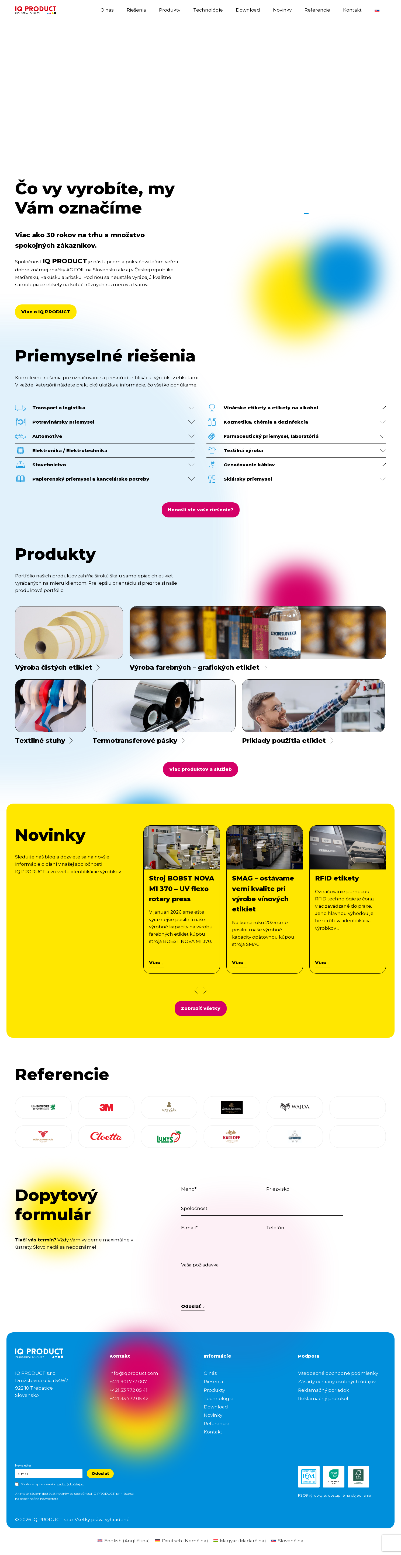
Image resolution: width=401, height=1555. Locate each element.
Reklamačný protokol (323, 1398)
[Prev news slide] (196, 990)
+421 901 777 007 (128, 1381)
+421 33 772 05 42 (128, 1398)
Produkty (169, 10)
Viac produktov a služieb (200, 769)
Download (248, 10)
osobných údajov (70, 1484)
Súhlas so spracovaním (52, 1484)
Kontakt (352, 10)
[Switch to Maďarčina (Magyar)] (240, 1541)
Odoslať (193, 1306)
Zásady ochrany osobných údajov (337, 1381)
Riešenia (136, 10)
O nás (107, 10)
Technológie (208, 10)
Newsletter (23, 1465)
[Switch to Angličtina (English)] (124, 1541)
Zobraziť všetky (200, 1008)
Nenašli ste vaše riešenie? (200, 509)
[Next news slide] (205, 990)
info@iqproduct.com (133, 1373)
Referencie (317, 10)
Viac (156, 962)
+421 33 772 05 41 (128, 1390)
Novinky (282, 10)
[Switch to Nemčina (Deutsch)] (182, 1541)
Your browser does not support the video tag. (200, 119)
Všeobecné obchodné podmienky (338, 1373)
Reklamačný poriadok (323, 1390)
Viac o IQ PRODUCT (45, 311)
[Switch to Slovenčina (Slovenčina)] (287, 1541)
